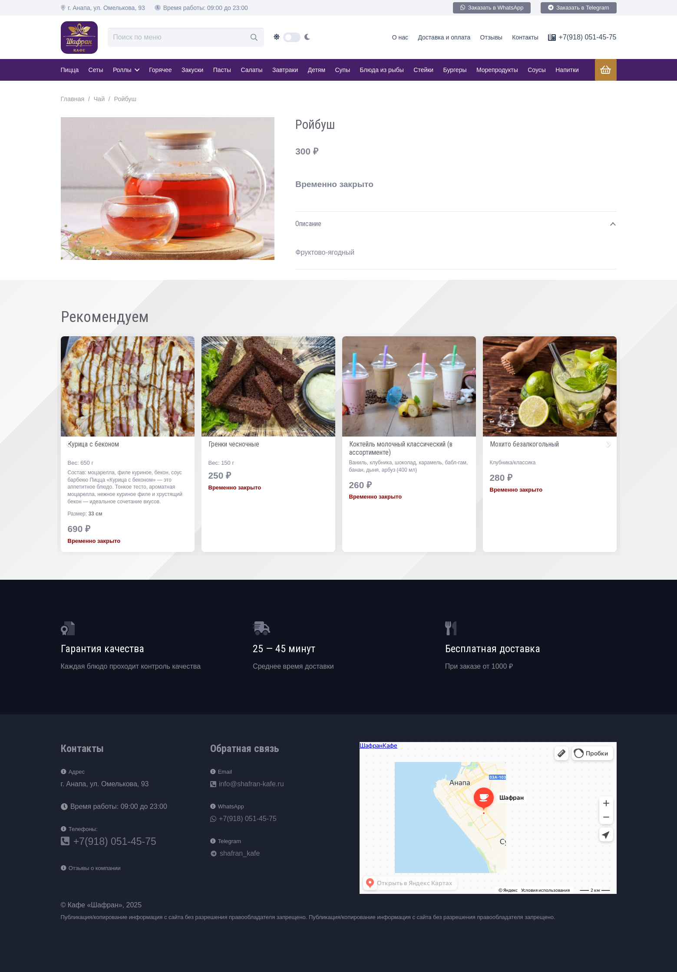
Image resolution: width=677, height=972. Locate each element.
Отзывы (491, 37)
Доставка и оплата (444, 37)
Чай (99, 98)
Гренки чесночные (374, 444)
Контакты (525, 37)
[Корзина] (605, 70)
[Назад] (69, 444)
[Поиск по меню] (186, 37)
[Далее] (608, 444)
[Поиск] (254, 37)
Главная (73, 98)
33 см (236, 514)
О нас (400, 37)
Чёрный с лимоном (94, 444)
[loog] (79, 37)
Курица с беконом (234, 444)
